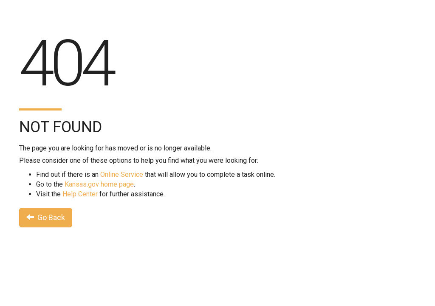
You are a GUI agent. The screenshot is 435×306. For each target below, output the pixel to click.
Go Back (45, 217)
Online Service (121, 174)
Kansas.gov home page (99, 184)
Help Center (80, 194)
